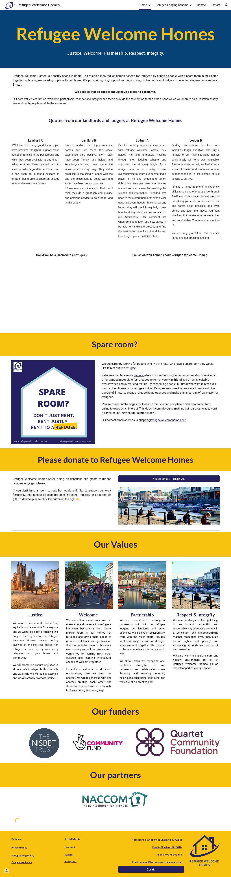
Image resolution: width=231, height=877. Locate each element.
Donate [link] (201, 5)
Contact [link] (215, 5)
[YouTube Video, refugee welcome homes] (62, 294)
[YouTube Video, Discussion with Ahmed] (169, 291)
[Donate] (151, 869)
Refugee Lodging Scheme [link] (172, 5)
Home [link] (143, 5)
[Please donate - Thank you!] (168, 478)
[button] (226, 5)
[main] (115, 39)
